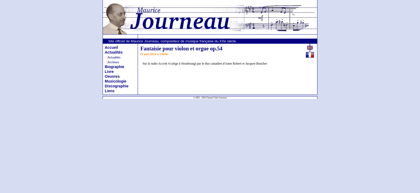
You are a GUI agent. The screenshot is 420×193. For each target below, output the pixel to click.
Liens (110, 91)
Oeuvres (112, 76)
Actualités (114, 52)
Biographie (114, 67)
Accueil (111, 47)
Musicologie (115, 81)
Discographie (117, 86)
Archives (113, 62)
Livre (109, 71)
